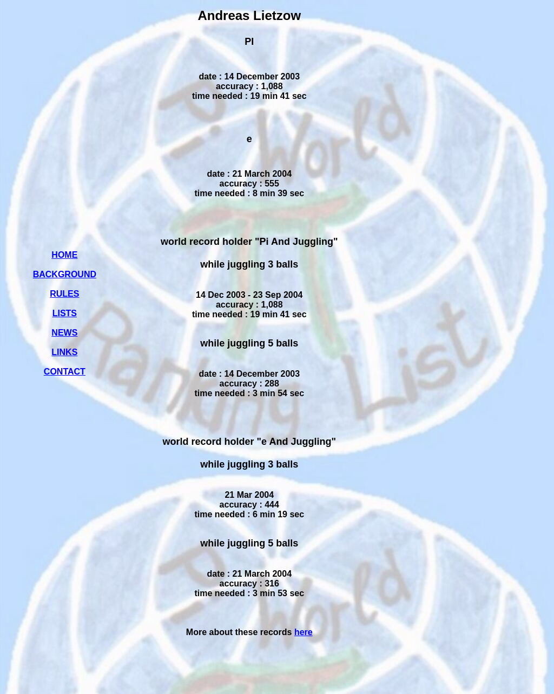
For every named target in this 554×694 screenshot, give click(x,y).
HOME (64, 254)
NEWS (64, 332)
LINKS (64, 352)
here (303, 632)
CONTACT (64, 371)
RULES (64, 293)
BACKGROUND (64, 274)
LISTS (64, 313)
